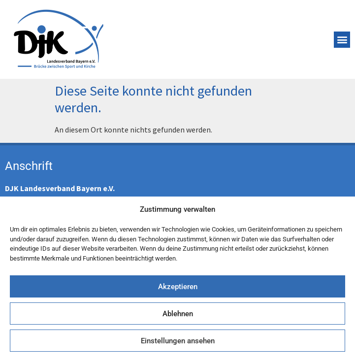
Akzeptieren (177, 286)
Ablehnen (177, 313)
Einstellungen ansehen (178, 340)
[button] (342, 40)
